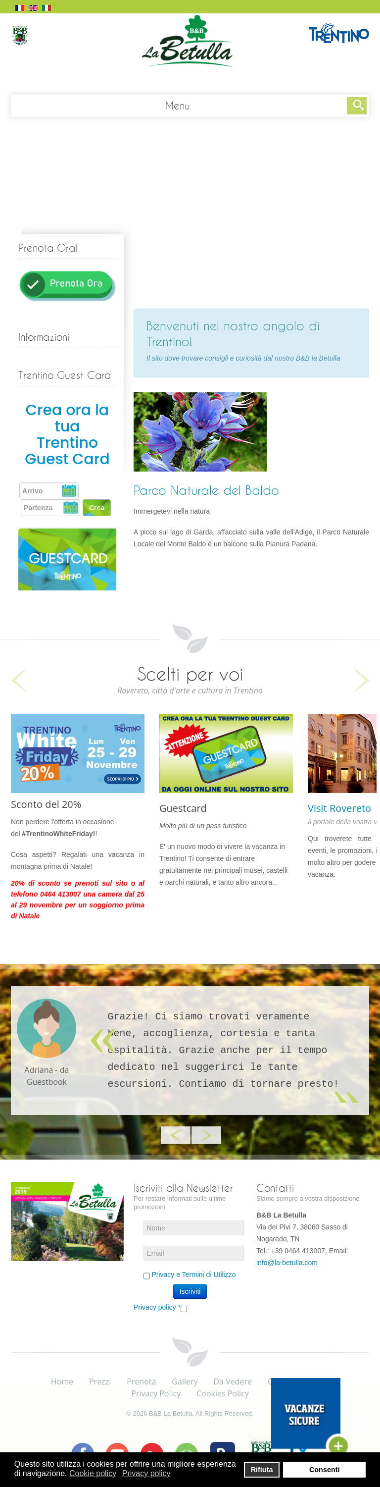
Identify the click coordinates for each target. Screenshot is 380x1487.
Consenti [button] (324, 1470)
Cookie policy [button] (92, 1473)
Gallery (184, 1381)
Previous (18, 680)
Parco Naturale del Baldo (206, 490)
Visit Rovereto (339, 808)
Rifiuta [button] (262, 1470)
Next (361, 680)
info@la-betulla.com (287, 1263)
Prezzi (100, 1381)
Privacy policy (157, 1307)
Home (62, 1381)
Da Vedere (233, 1381)
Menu (177, 105)
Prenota (141, 1381)
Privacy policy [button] (146, 1473)
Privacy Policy (156, 1393)
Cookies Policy (222, 1393)
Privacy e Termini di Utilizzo (193, 1274)
